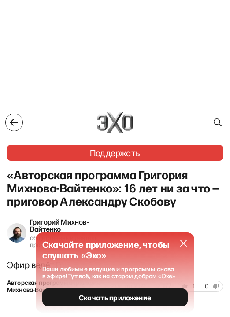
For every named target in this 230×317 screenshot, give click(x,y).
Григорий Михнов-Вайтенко (59, 225)
